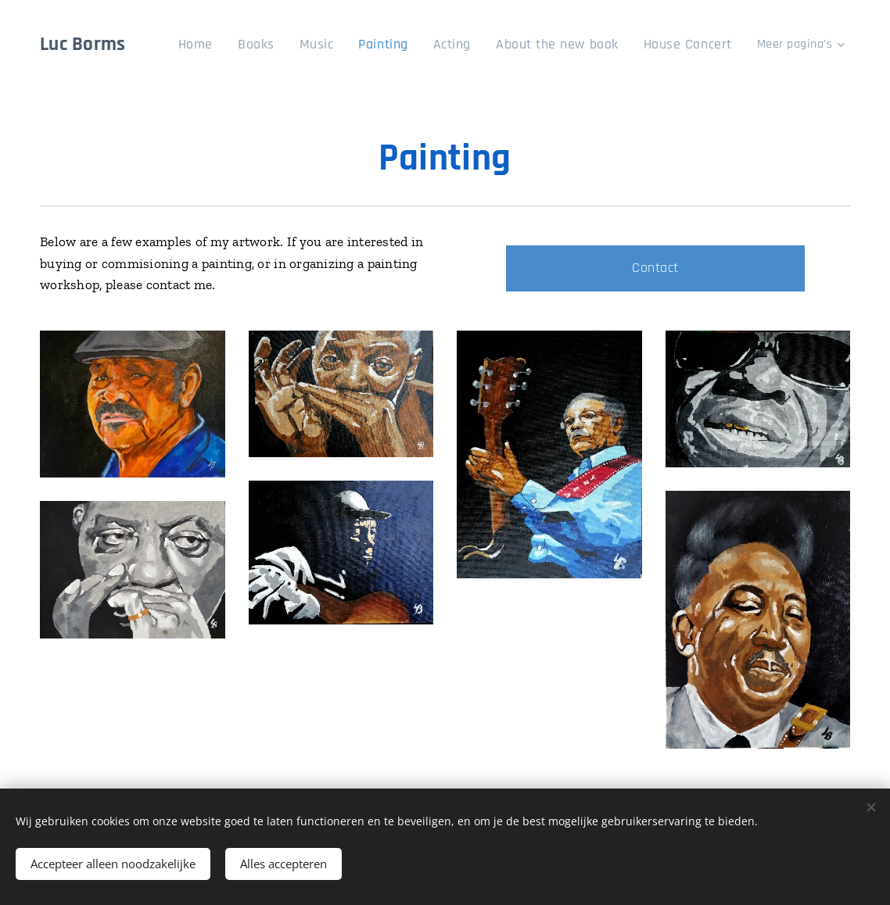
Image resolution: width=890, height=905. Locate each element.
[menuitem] (233, 44)
